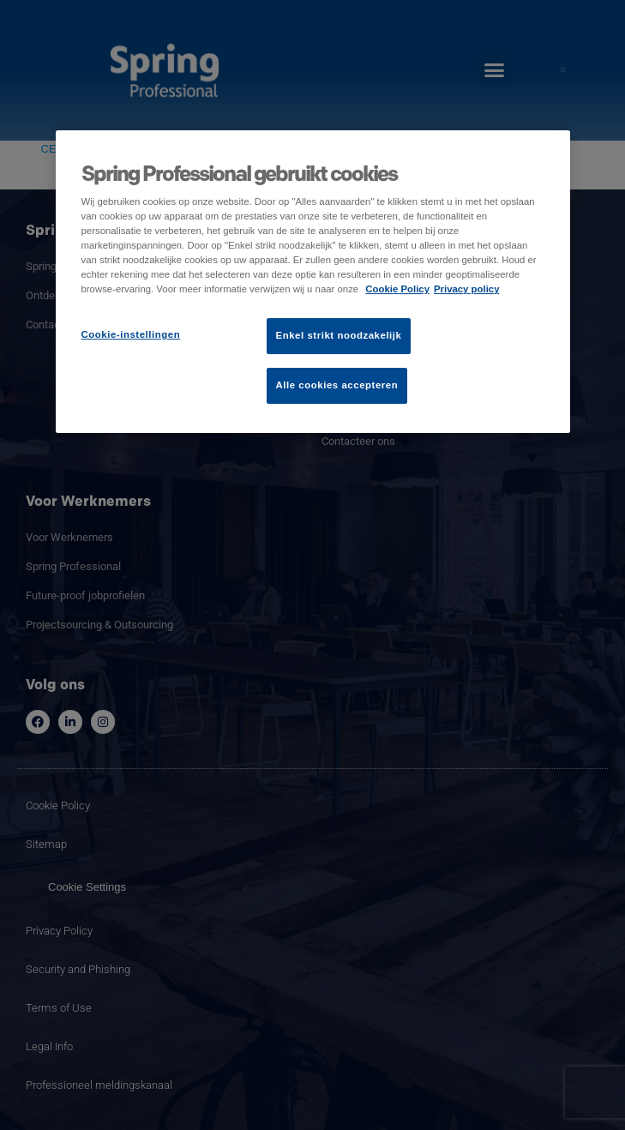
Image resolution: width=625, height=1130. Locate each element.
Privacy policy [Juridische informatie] (467, 289)
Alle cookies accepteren (337, 385)
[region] (313, 281)
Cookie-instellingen (131, 334)
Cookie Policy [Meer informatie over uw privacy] (397, 289)
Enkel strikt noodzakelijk (339, 335)
